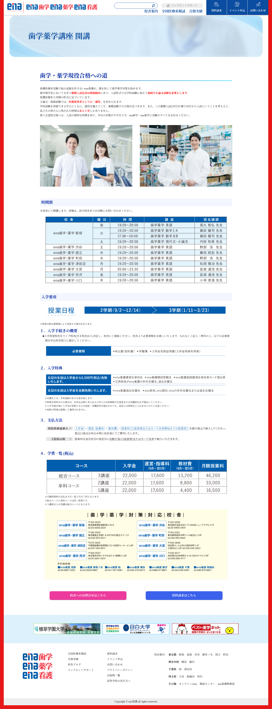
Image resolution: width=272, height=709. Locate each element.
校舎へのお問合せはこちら (88, 595)
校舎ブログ (74, 664)
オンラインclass (188, 684)
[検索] (153, 6)
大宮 (181, 676)
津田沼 (188, 669)
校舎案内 (151, 11)
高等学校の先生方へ (119, 681)
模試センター (207, 684)
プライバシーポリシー (120, 670)
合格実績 (196, 11)
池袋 (189, 654)
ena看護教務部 (226, 684)
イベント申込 (237, 10)
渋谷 (197, 654)
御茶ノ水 (207, 654)
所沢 (199, 676)
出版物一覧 (113, 675)
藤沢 (191, 662)
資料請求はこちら (184, 595)
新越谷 (190, 676)
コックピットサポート (184, 5)
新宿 (181, 654)
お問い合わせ (258, 10)
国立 (218, 654)
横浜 (184, 662)
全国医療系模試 (173, 11)
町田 (225, 654)
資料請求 (216, 10)
